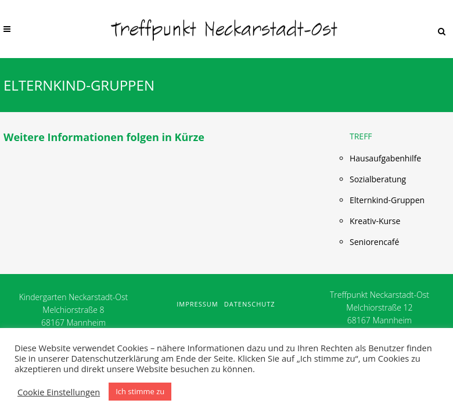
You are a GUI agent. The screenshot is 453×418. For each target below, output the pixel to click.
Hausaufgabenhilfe (385, 158)
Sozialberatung (378, 179)
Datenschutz (249, 304)
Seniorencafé (374, 241)
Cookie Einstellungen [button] (58, 392)
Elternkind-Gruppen (387, 200)
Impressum (197, 304)
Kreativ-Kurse (375, 220)
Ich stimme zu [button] (140, 391)
